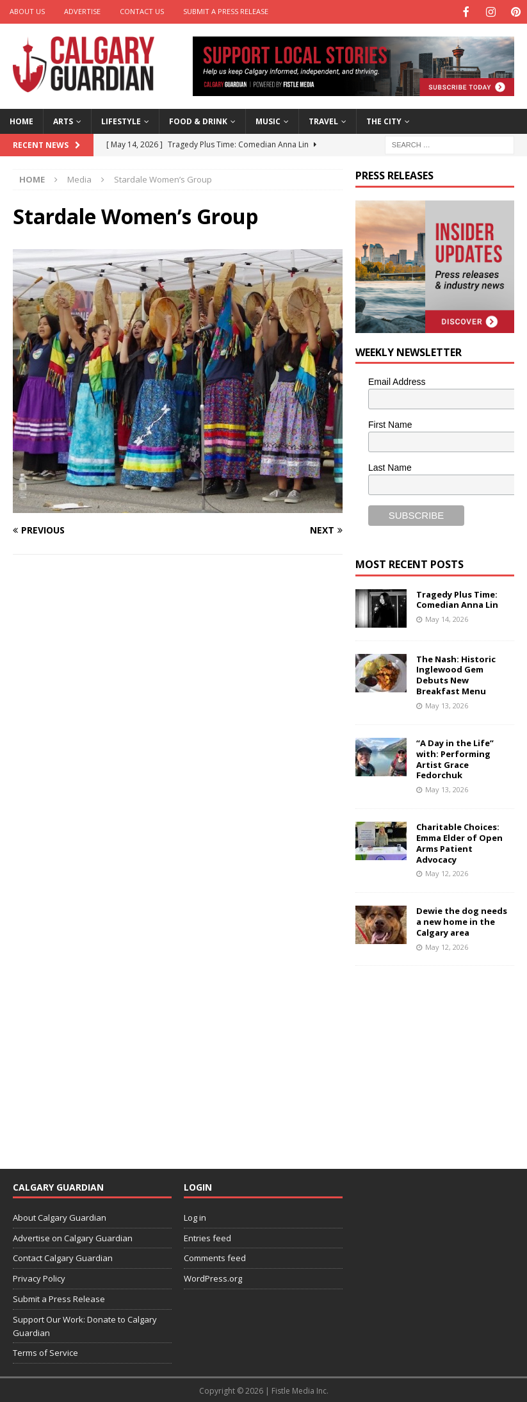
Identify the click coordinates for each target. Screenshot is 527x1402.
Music (267, 120)
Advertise (82, 11)
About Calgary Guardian (59, 1216)
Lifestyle (121, 120)
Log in (195, 1216)
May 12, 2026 (446, 872)
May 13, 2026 (446, 704)
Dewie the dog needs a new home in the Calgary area (461, 920)
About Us (27, 11)
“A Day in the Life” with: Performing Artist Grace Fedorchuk (455, 758)
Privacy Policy (39, 1277)
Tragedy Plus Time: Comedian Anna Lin (457, 598)
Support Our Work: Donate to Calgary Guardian (85, 1324)
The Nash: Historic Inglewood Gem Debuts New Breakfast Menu (456, 674)
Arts (63, 120)
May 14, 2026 (446, 618)
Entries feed (207, 1237)
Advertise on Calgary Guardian (73, 1237)
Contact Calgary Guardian (63, 1256)
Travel (323, 120)
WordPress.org (213, 1277)
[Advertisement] (441, 1057)
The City (383, 120)
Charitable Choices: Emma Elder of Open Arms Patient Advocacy (459, 842)
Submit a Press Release (225, 11)
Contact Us (142, 11)
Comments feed (215, 1256)
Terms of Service (45, 1351)
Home (21, 120)
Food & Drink (198, 120)
